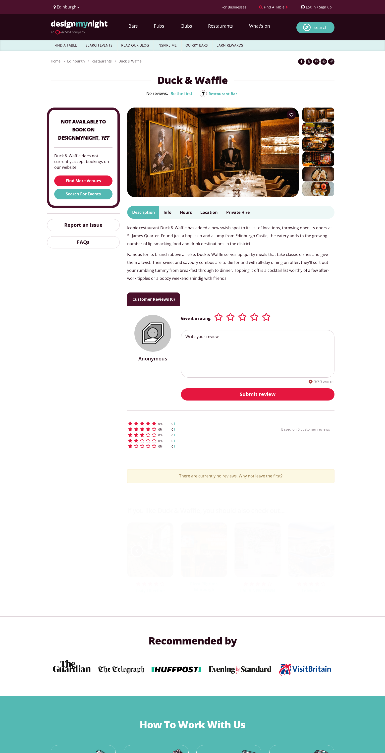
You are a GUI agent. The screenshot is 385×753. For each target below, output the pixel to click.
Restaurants (220, 26)
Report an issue (83, 225)
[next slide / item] (324, 551)
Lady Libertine (150, 590)
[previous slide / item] (137, 551)
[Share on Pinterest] (316, 61)
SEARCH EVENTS (99, 45)
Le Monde (311, 590)
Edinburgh (76, 61)
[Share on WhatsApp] (324, 61)
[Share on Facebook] (301, 61)
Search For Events (83, 194)
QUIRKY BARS (196, 45)
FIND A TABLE (66, 45)
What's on (259, 26)
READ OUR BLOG (135, 45)
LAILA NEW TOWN (257, 590)
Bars (133, 26)
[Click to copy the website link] (331, 61)
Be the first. (181, 93)
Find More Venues (83, 180)
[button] (195, 423)
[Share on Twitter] (309, 61)
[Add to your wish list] (291, 114)
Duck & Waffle (130, 61)
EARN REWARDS (230, 45)
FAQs (83, 242)
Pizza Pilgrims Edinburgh (204, 586)
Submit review (257, 394)
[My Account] (316, 7)
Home (55, 61)
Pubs (159, 26)
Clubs (186, 26)
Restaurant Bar (223, 93)
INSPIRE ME (167, 45)
